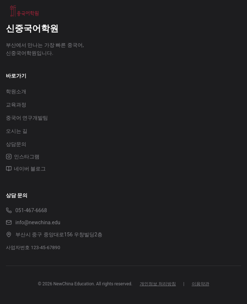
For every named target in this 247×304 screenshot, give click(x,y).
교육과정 (16, 105)
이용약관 (200, 283)
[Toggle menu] (234, 11)
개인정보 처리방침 (158, 283)
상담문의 (16, 144)
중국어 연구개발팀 (27, 118)
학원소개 (16, 91)
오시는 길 (16, 131)
